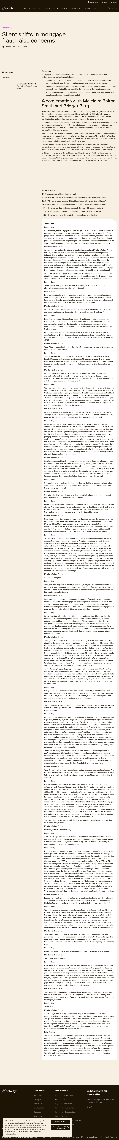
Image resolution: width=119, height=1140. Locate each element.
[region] (37, 1127)
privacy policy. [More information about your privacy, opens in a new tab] (11, 1134)
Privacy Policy (52, 1137)
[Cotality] (8, 8)
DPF (82, 1137)
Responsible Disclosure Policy (94, 1137)
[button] (95, 2)
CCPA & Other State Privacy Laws (68, 1137)
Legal (44, 1137)
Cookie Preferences (111, 1137)
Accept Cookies (60, 1122)
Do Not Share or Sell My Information (61, 1127)
